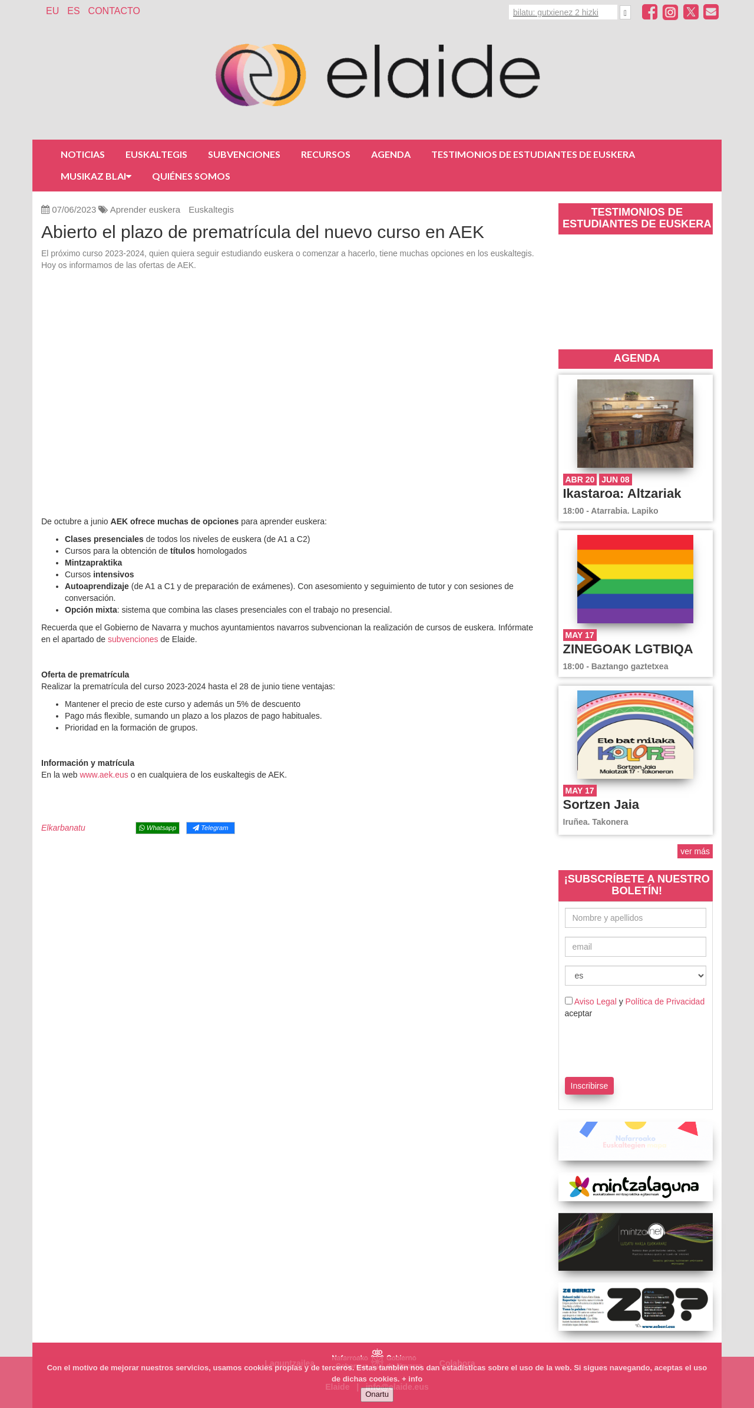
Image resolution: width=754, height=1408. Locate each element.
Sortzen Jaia (601, 804)
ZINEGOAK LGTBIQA (628, 649)
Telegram (210, 827)
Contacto (114, 11)
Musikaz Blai (96, 175)
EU (52, 11)
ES (73, 11)
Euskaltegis (156, 154)
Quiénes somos (191, 175)
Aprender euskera (145, 209)
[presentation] (634, 1045)
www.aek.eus (104, 774)
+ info (412, 1378)
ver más (695, 851)
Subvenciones (244, 154)
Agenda (391, 154)
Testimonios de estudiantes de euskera (533, 154)
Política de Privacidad (665, 1001)
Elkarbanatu (63, 827)
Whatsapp (157, 827)
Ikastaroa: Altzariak (622, 493)
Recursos (325, 154)
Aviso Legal (595, 1001)
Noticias (83, 154)
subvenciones (134, 639)
